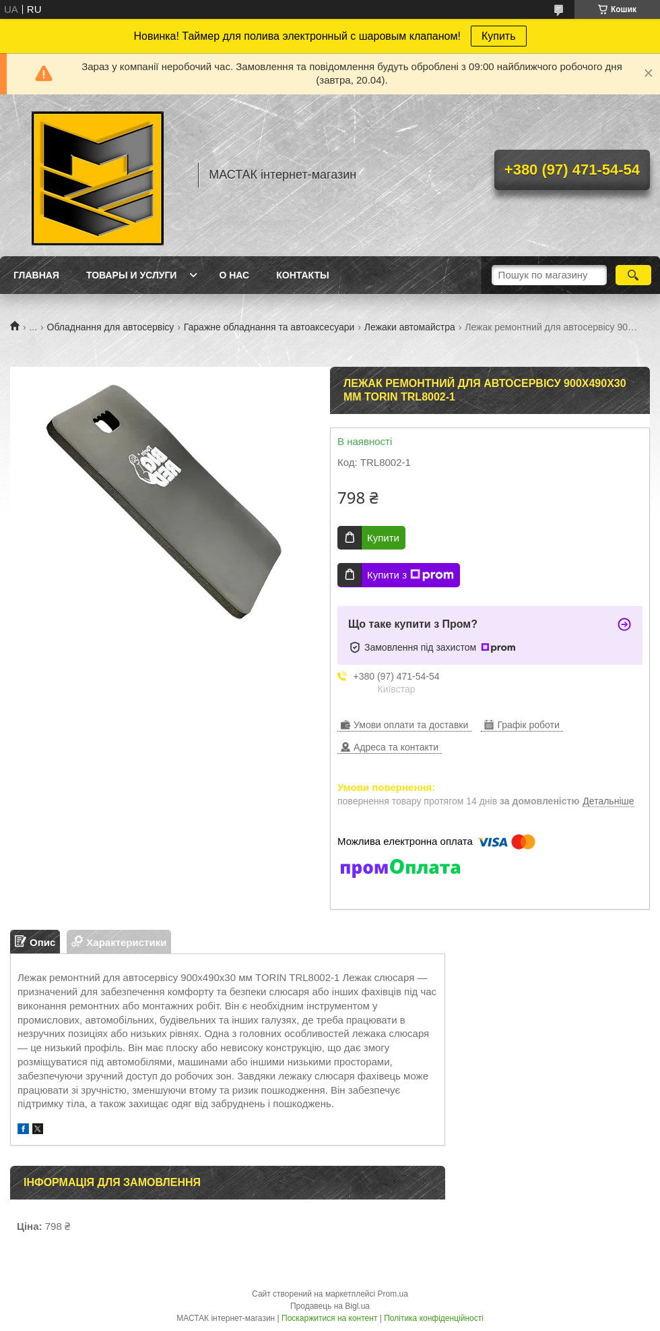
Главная (36, 275)
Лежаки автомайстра (409, 327)
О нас (234, 275)
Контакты (302, 275)
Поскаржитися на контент (329, 1318)
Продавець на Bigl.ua (330, 1306)
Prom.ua (393, 1294)
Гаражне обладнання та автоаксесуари (269, 327)
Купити (383, 537)
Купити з (410, 575)
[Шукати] (633, 275)
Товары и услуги (131, 275)
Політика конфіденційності (434, 1318)
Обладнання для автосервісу (110, 327)
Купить (499, 36)
